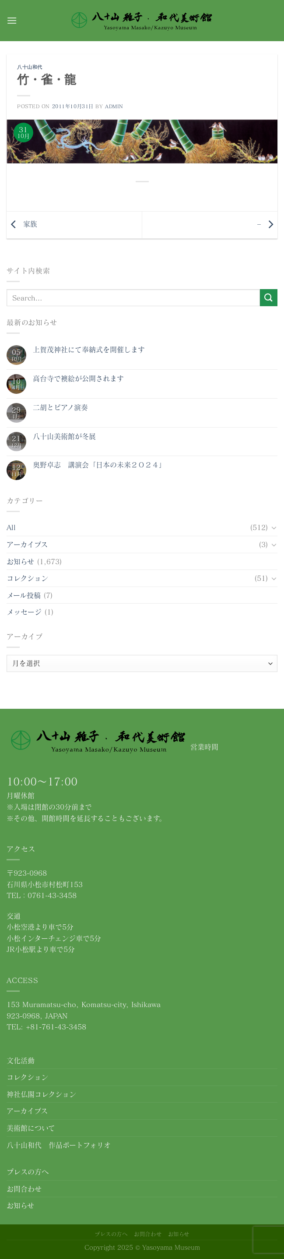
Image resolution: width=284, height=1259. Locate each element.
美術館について (31, 1128)
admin (114, 106)
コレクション (27, 578)
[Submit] (268, 297)
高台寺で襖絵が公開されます (78, 378)
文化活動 (21, 1060)
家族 (22, 223)
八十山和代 (29, 67)
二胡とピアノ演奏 (60, 407)
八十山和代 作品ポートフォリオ (59, 1145)
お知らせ (20, 561)
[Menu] (12, 20)
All (11, 527)
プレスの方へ (28, 1171)
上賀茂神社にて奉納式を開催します (89, 349)
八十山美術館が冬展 (64, 436)
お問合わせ (24, 1189)
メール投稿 (24, 595)
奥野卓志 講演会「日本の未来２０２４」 (99, 464)
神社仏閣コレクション (41, 1094)
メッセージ (24, 612)
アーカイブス (27, 544)
